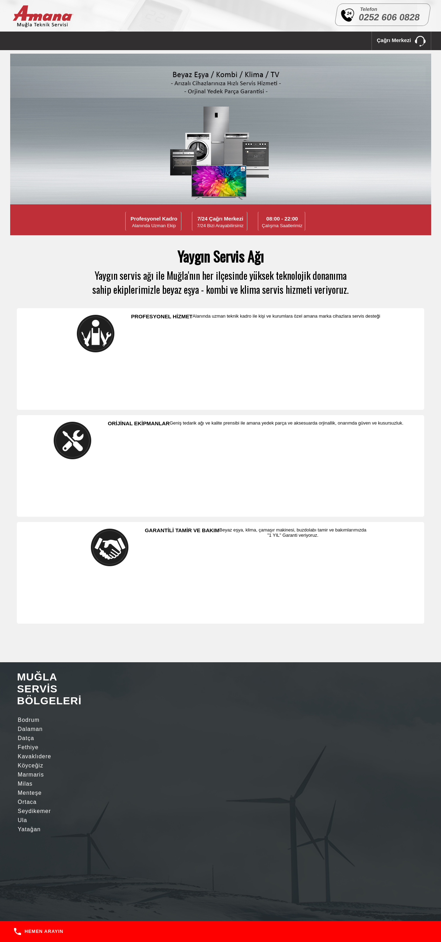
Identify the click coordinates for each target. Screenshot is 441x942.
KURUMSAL (61, 40)
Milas (78, 504)
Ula (128, 513)
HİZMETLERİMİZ (101, 40)
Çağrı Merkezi (401, 41)
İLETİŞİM (191, 40)
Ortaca (27, 513)
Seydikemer (87, 513)
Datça (131, 486)
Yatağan (29, 522)
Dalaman (83, 486)
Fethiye (28, 495)
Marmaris (31, 504)
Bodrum (29, 486)
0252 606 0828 (389, 17)
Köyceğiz (136, 495)
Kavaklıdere (87, 495)
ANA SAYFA (26, 40)
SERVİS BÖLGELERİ (150, 40)
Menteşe (135, 504)
